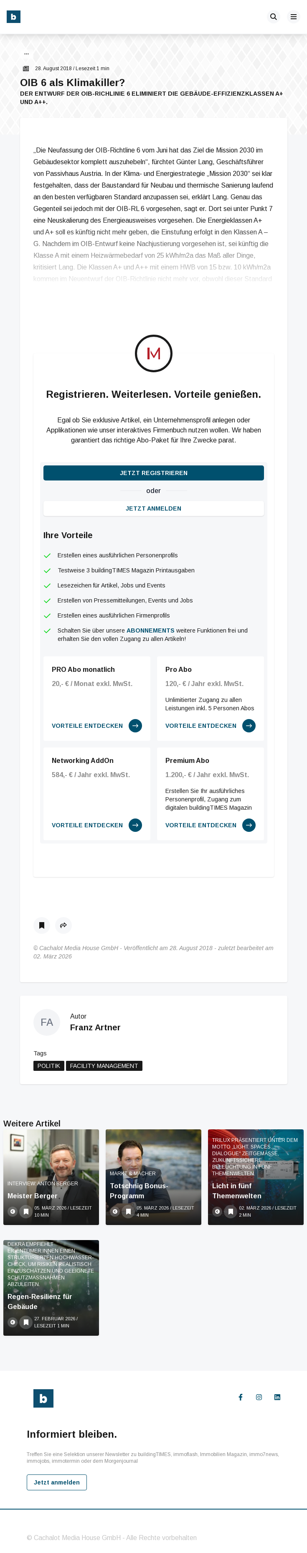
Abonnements (151, 630)
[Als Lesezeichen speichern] (41, 925)
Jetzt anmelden (153, 508)
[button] (26, 54)
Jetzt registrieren (154, 473)
